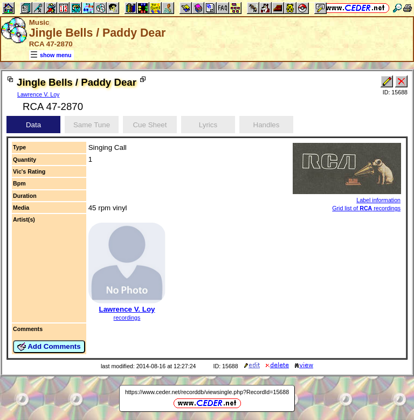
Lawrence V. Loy (38, 94)
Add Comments (49, 346)
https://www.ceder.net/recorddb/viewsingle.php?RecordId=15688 (207, 392)
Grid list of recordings (366, 208)
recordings (127, 317)
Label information (378, 200)
